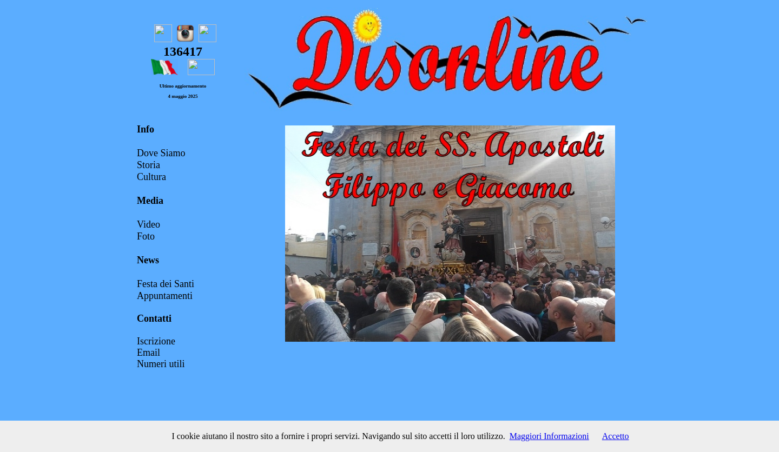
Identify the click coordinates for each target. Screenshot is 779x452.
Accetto (615, 436)
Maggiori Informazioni (549, 436)
